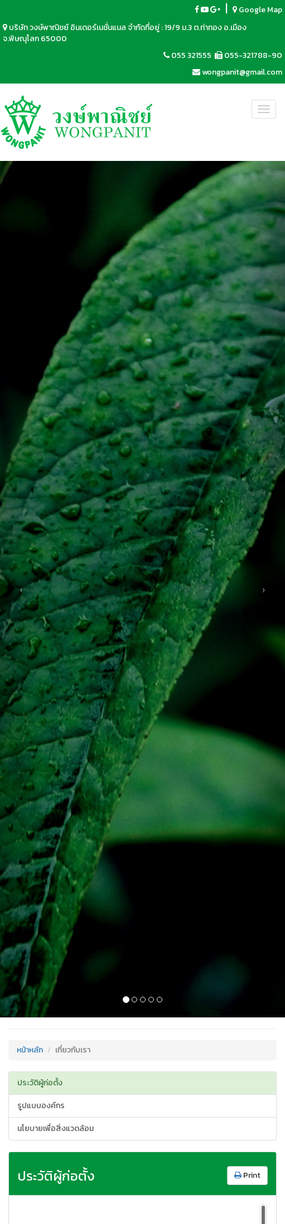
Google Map (257, 10)
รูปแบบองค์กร (41, 1106)
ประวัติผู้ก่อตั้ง (39, 1083)
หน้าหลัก (30, 1050)
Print (247, 1175)
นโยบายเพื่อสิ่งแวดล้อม (55, 1128)
